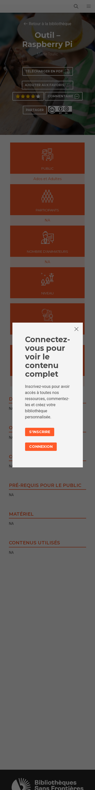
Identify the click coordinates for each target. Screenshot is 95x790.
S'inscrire (39, 432)
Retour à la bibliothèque (50, 23)
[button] (88, 6)
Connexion (41, 446)
